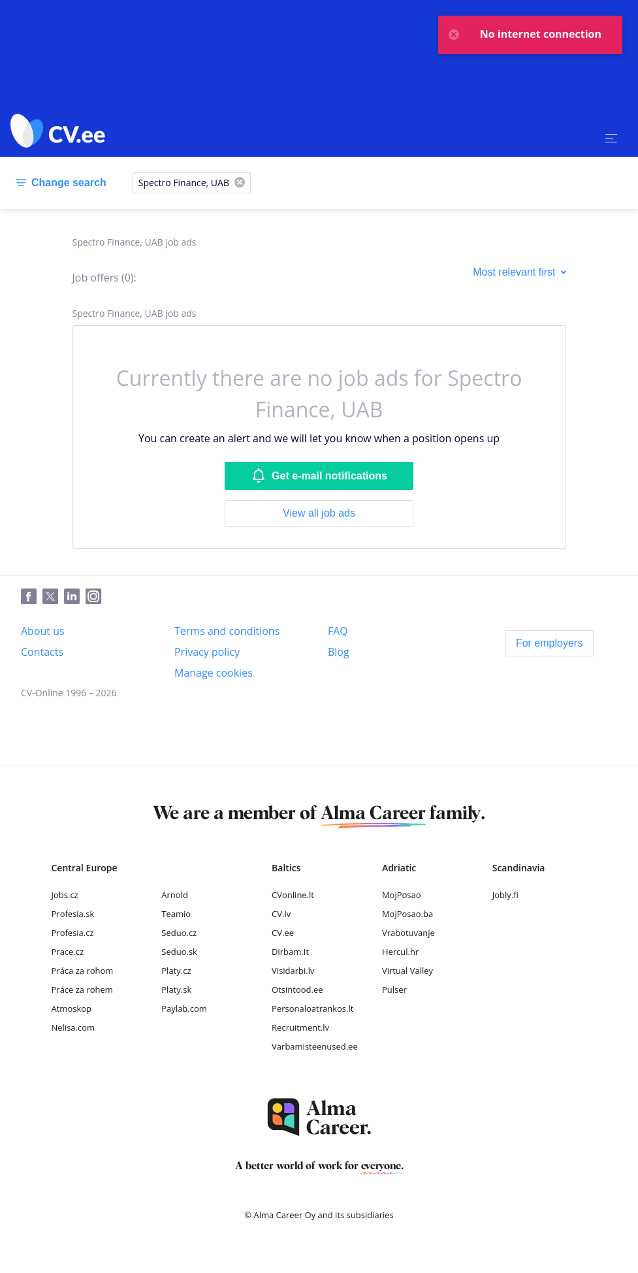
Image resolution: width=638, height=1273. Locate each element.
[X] (239, 183)
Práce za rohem (82, 989)
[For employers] (549, 643)
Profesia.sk (73, 914)
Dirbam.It (290, 952)
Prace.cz (68, 952)
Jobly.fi (505, 895)
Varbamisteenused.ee (315, 1046)
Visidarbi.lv (293, 970)
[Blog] (338, 652)
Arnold (174, 895)
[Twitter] (53, 597)
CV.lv (281, 914)
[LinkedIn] (75, 597)
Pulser (394, 989)
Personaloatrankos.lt (312, 1008)
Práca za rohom (83, 970)
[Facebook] (31, 597)
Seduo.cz (179, 933)
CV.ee (283, 933)
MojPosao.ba (407, 914)
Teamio (176, 914)
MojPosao (401, 895)
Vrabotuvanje (408, 933)
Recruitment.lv (300, 1027)
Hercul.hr (400, 952)
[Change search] (58, 182)
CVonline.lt (293, 895)
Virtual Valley (407, 970)
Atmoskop (72, 1008)
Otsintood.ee (297, 989)
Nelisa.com (73, 1027)
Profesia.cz (73, 933)
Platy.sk (176, 989)
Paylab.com (184, 1008)
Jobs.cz (65, 895)
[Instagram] (96, 597)
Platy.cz (176, 970)
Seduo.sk (179, 952)
